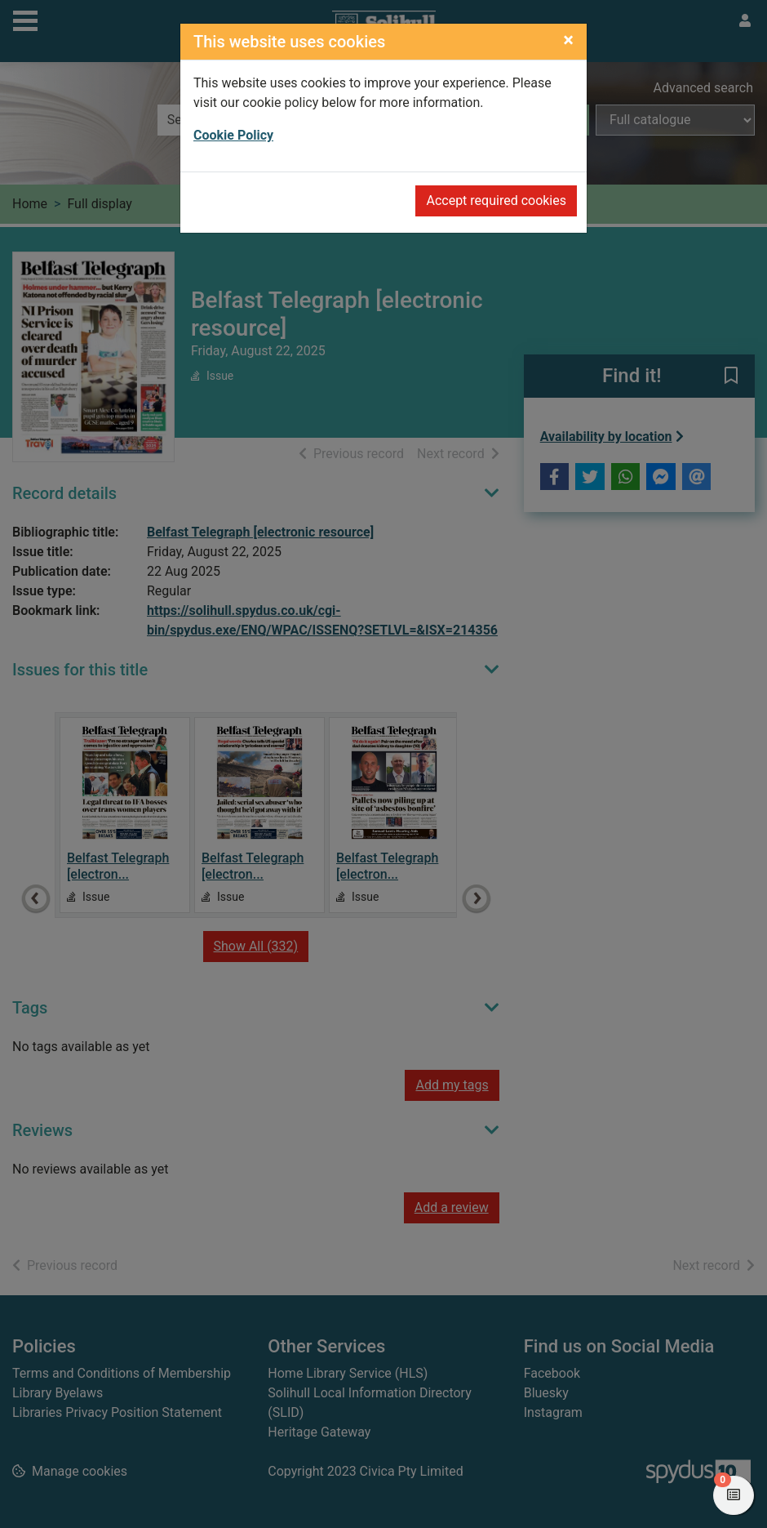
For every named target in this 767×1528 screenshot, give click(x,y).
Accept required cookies (496, 200)
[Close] (568, 40)
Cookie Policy (233, 135)
